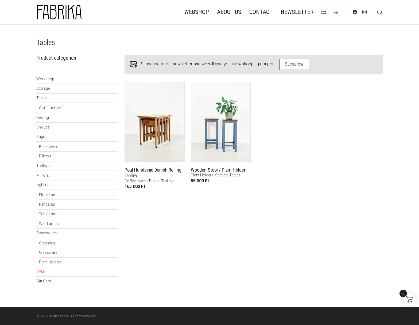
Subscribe (294, 64)
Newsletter (297, 12)
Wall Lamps (49, 223)
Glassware (48, 252)
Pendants (47, 204)
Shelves (42, 127)
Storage (43, 88)
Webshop (196, 12)
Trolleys (43, 166)
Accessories (47, 233)
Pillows (45, 156)
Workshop (45, 79)
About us (229, 12)
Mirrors (42, 175)
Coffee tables (50, 108)
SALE (40, 271)
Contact (261, 12)
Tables (42, 98)
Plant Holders (50, 262)
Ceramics (47, 243)
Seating (42, 117)
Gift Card (43, 281)
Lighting (42, 185)
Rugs (40, 136)
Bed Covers (48, 147)
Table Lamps (50, 214)
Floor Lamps (50, 195)
